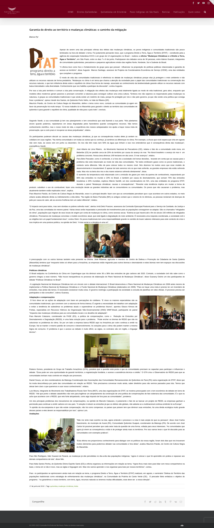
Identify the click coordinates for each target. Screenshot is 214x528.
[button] (205, 12)
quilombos (54, 486)
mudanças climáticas (65, 486)
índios (76, 486)
